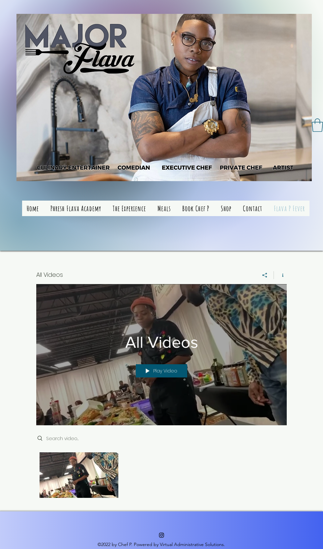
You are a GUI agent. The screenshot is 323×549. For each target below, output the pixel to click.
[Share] (265, 275)
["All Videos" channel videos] (161, 476)
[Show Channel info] (280, 275)
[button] (317, 125)
